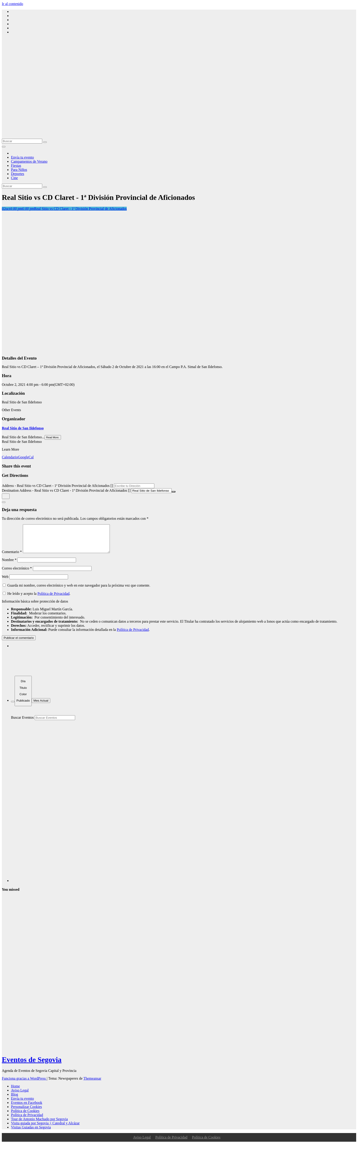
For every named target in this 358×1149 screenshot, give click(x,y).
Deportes (17, 174)
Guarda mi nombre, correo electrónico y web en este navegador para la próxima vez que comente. (78, 591)
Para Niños (19, 170)
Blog (14, 1100)
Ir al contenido (12, 4)
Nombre (9, 565)
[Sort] (23, 696)
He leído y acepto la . (36, 599)
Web (5, 582)
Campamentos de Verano (29, 161)
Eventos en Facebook (26, 1108)
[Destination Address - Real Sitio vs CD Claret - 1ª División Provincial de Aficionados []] (151, 490)
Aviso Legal (20, 1096)
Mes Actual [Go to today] (41, 706)
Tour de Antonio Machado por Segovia (39, 1124)
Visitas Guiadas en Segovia (31, 1133)
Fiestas (16, 165)
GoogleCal (26, 457)
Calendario (10, 457)
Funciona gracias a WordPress (24, 1084)
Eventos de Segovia (31, 1065)
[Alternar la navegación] (3, 146)
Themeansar (92, 1084)
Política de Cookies (25, 1116)
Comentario (12, 557)
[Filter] (13, 707)
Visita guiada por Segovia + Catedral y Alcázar (45, 1129)
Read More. (52, 437)
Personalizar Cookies (26, 1112)
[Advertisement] (179, 104)
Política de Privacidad (53, 599)
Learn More (10, 449)
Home (15, 1092)
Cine (14, 178)
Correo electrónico (17, 574)
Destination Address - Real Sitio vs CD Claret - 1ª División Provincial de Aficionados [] (66, 490)
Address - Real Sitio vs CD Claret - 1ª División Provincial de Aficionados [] (57, 486)
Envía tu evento (22, 157)
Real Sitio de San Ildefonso (23, 428)
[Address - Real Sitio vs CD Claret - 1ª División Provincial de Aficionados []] (134, 485)
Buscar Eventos (22, 723)
